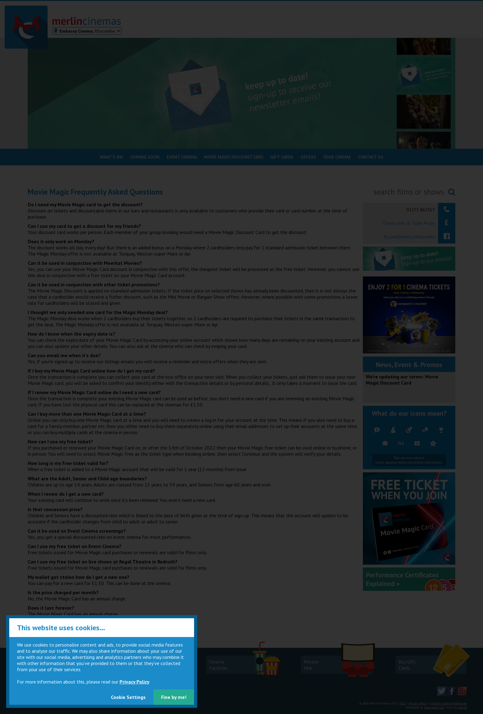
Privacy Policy (134, 682)
